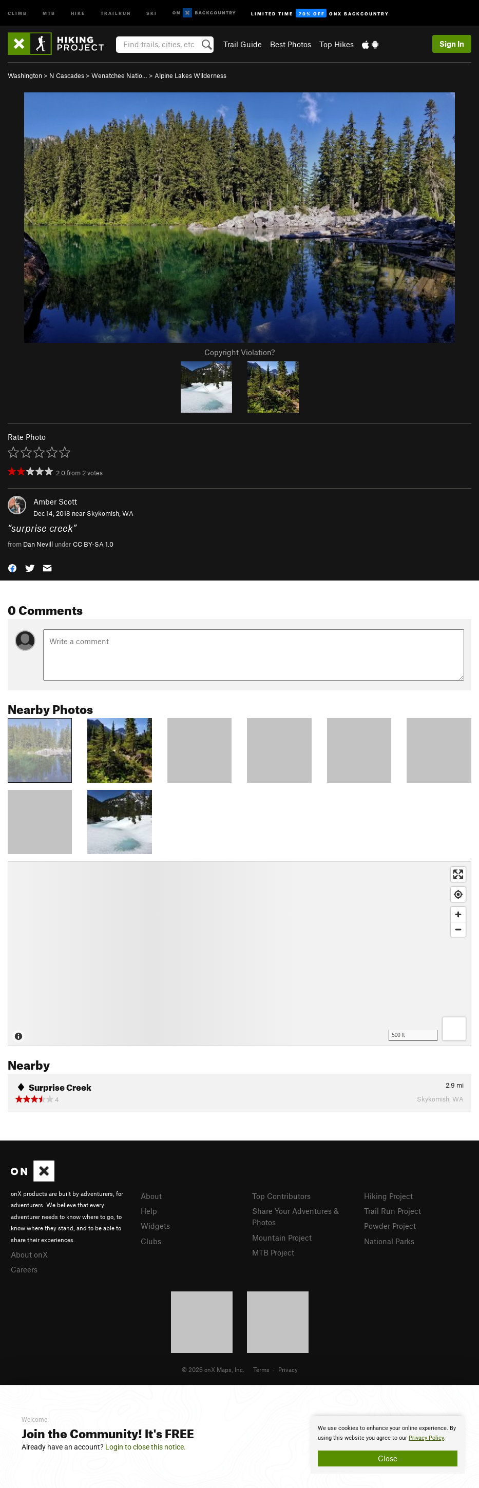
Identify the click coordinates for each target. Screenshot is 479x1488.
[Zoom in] (458, 914)
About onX (29, 1254)
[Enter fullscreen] (458, 874)
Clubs (151, 1241)
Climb (17, 12)
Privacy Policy (426, 1438)
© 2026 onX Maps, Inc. (213, 1369)
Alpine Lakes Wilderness (190, 75)
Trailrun (116, 12)
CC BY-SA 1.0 (93, 544)
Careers (24, 1269)
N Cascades (66, 75)
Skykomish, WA (110, 513)
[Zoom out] (458, 929)
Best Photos (290, 44)
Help (149, 1210)
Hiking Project (388, 1196)
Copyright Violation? (239, 352)
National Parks (389, 1241)
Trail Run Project (392, 1210)
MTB (49, 12)
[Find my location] (458, 894)
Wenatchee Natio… (119, 75)
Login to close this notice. (145, 1447)
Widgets (155, 1225)
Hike (78, 12)
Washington (25, 75)
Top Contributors (281, 1196)
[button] (12, 567)
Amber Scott (55, 501)
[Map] (239, 954)
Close (387, 1458)
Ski (151, 12)
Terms (261, 1369)
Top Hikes (336, 44)
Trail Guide (242, 44)
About (151, 1196)
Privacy (288, 1369)
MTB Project (273, 1252)
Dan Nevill (38, 544)
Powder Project (390, 1225)
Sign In (451, 43)
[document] (387, 1444)
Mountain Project (282, 1237)
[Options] (454, 1028)
